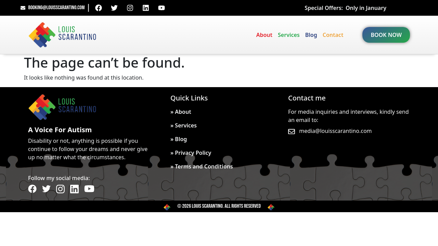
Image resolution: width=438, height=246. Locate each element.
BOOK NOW (386, 35)
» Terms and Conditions (201, 166)
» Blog (178, 139)
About (264, 35)
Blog (311, 35)
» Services (183, 125)
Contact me (307, 97)
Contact (333, 35)
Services (289, 35)
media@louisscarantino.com (335, 131)
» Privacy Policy (190, 152)
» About (180, 111)
